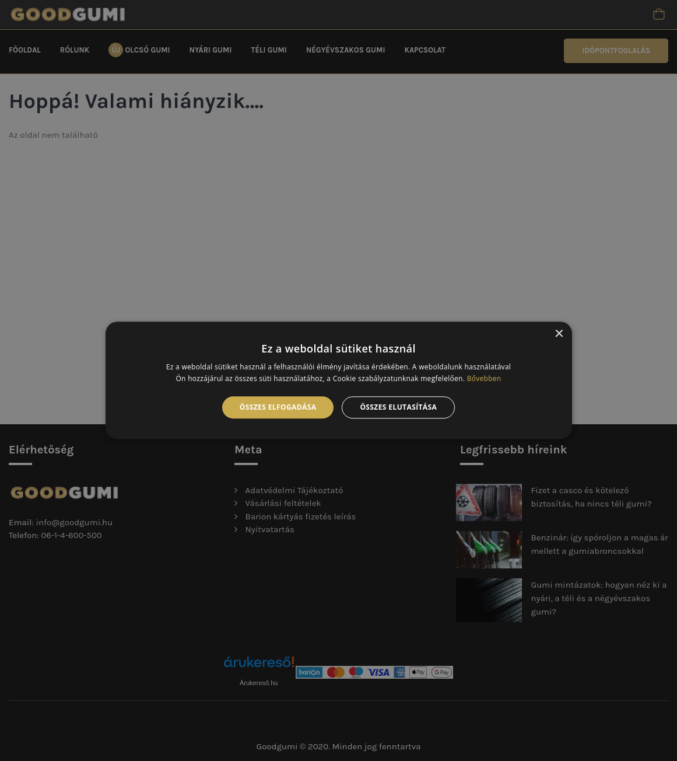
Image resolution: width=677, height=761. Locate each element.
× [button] (559, 334)
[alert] (338, 380)
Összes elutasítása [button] (398, 407)
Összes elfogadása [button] (278, 407)
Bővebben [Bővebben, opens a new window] (484, 379)
